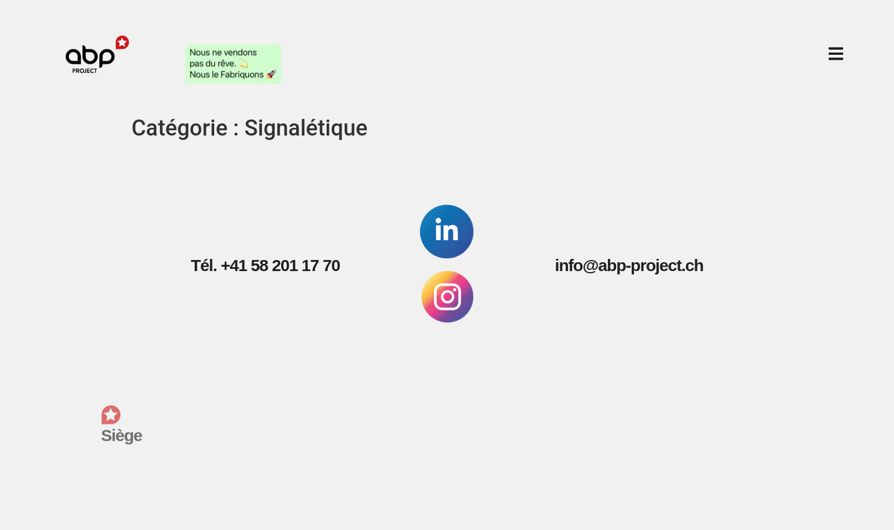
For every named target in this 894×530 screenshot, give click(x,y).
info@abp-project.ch (617, 265)
